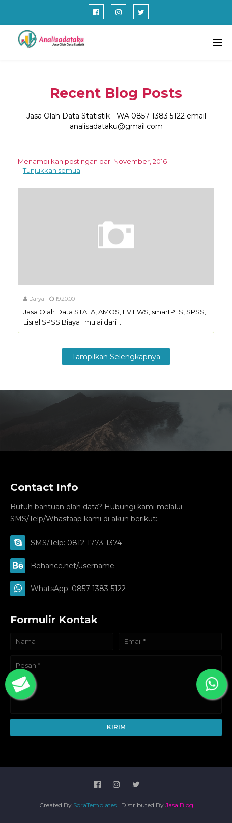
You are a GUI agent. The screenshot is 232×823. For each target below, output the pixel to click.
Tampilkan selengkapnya (116, 356)
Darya (36, 298)
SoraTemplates (95, 805)
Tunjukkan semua (51, 170)
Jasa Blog (179, 805)
